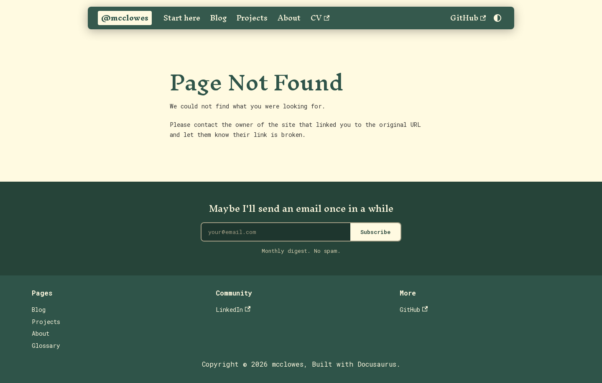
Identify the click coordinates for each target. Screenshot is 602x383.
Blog (218, 18)
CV (320, 18)
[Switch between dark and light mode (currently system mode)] (497, 18)
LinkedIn (233, 310)
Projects (252, 18)
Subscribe (375, 232)
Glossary (46, 346)
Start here (181, 18)
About (289, 18)
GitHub (468, 18)
